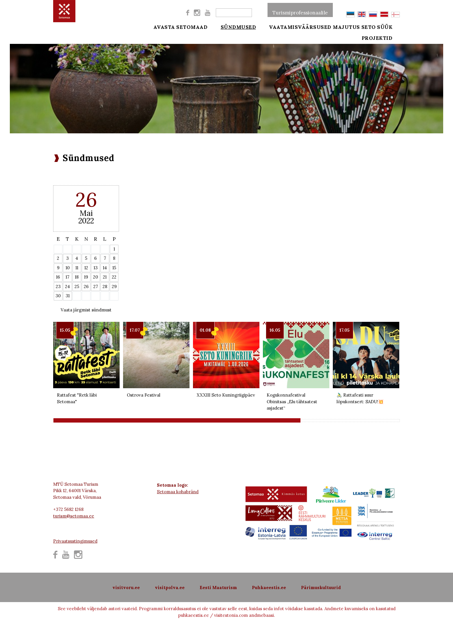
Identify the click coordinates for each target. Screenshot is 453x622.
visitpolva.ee (170, 587)
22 (114, 277)
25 (77, 286)
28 (105, 286)
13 (96, 267)
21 (105, 277)
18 (77, 277)
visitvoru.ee (126, 587)
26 (86, 286)
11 (76, 267)
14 (105, 267)
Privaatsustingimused (75, 541)
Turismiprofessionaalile (300, 10)
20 (95, 277)
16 (58, 277)
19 (86, 277)
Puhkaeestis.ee (269, 587)
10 (68, 267)
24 (67, 286)
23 (58, 286)
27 (95, 286)
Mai (86, 213)
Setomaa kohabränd (177, 491)
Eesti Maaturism (218, 587)
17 (67, 277)
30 (58, 295)
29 (114, 286)
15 (114, 267)
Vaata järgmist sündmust (86, 310)
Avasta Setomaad (180, 26)
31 (68, 295)
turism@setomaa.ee (73, 516)
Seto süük (384, 26)
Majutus (346, 26)
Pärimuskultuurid (321, 587)
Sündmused (234, 26)
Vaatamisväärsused (292, 26)
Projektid (385, 41)
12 (86, 267)
